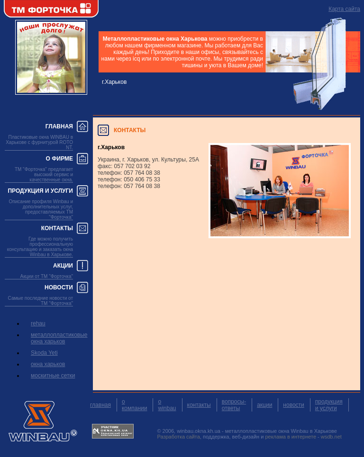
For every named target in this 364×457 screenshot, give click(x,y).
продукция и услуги (329, 405)
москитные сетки (53, 375)
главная (100, 405)
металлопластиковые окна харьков (59, 338)
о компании (134, 405)
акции (264, 405)
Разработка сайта (178, 436)
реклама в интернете (290, 436)
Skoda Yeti (44, 352)
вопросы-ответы (234, 405)
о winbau (167, 405)
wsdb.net (331, 436)
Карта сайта (344, 9)
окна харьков (48, 364)
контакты (199, 405)
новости (293, 405)
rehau (38, 323)
